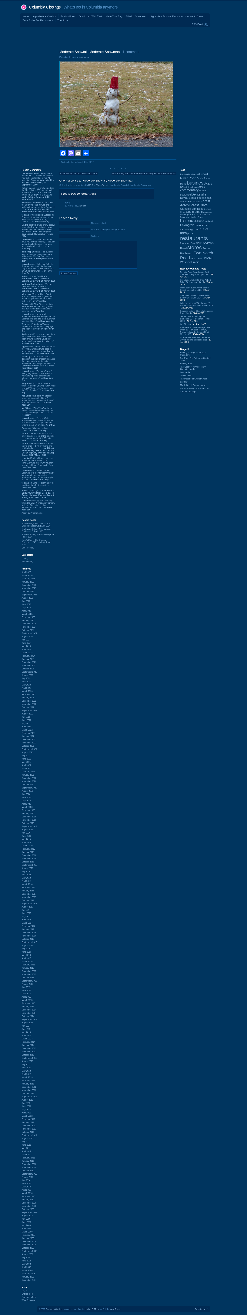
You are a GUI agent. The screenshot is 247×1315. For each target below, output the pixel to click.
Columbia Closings (45, 7)
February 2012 (28, 1119)
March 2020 (27, 807)
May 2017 (26, 916)
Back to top (200, 1309)
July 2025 (26, 601)
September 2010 (29, 1174)
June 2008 (26, 1261)
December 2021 (29, 739)
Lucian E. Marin (92, 1309)
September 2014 (29, 1019)
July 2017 (26, 910)
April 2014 (26, 1035)
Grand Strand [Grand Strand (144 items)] (194, 211)
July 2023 (26, 678)
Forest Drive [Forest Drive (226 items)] (198, 205)
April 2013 (26, 1074)
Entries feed (27, 1294)
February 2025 (28, 617)
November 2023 (29, 665)
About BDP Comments (32, 513)
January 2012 (28, 1122)
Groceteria (185, 372)
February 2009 (28, 1235)
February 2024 (28, 656)
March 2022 (27, 730)
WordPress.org (28, 1300)
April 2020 (26, 804)
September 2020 (29, 788)
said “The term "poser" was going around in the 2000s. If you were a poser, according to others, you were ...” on (38, 375)
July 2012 (26, 1103)
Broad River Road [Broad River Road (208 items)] (194, 176)
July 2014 (26, 1026)
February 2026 (28, 578)
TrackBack (101, 185)
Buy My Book (67, 16)
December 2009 (29, 1203)
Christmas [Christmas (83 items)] (192, 187)
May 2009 (26, 1225)
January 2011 (28, 1161)
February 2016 (28, 965)
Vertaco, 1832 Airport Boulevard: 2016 (79, 173)
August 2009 (27, 1216)
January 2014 (28, 1045)
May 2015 (26, 993)
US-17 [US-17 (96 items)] (199, 258)
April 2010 (26, 1190)
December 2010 (29, 1164)
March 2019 (27, 845)
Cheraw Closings (188, 391)
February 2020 (28, 810)
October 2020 (28, 784)
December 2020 (29, 778)
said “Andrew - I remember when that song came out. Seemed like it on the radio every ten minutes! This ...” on (38, 317)
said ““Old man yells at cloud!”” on (35, 429)
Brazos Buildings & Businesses (194, 388)
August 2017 (27, 907)
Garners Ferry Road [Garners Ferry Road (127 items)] (192, 208)
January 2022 (28, 736)
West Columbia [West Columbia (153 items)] (189, 262)
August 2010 (27, 1177)
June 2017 (26, 913)
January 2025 (28, 620)
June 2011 (26, 1145)
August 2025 (27, 598)
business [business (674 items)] (196, 182)
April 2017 (26, 919)
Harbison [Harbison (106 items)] (197, 214)
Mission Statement (136, 16)
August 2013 (27, 1061)
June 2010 (26, 1183)
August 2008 (27, 1254)
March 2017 (27, 923)
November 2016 (29, 936)
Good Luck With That (90, 16)
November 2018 (29, 858)
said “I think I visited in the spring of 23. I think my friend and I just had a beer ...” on (38, 449)
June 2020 (26, 797)
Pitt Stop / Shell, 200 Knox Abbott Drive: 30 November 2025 (195, 281)
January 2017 (28, 929)
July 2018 (26, 871)
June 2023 (26, 681)
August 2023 (27, 675)
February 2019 (28, 849)
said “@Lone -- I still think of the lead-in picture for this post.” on (38, 485)
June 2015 (26, 990)
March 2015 (27, 1000)
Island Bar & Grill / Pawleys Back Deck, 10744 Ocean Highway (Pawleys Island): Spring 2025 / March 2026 (195, 330)
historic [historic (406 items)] (186, 220)
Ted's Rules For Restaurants (38, 20)
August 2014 (27, 1022)
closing (25, 558)
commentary (27, 561)
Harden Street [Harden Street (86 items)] (196, 217)
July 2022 (26, 717)
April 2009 (26, 1228)
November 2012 (29, 1090)
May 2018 (26, 878)
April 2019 (26, 842)
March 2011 (27, 1154)
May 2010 (26, 1187)
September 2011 (29, 1135)
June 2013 (26, 1067)
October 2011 (28, 1132)
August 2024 (27, 636)
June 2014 (26, 1029)
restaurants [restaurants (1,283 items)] (194, 238)
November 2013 (29, 1051)
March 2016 (27, 961)
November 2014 (29, 1013)
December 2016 (29, 932)
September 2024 (29, 633)
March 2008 (27, 1270)
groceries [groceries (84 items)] (207, 212)
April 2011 (26, 1151)
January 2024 (28, 659)
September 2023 (29, 672)
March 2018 (27, 884)
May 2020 (26, 800)
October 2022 (28, 707)
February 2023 (28, 694)
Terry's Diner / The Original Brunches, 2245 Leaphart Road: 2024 (36, 542)
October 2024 (28, 630)
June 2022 (26, 720)
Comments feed (29, 1297)
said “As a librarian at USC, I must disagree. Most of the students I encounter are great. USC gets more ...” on (38, 437)
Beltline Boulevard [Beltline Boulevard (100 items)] (189, 174)
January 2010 (28, 1199)
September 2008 (29, 1251)
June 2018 (26, 874)
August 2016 (27, 945)
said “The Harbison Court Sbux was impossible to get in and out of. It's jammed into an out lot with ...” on (37, 297)
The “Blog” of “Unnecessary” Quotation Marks (193, 368)
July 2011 (26, 1141)
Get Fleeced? (28, 548)
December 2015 (29, 971)
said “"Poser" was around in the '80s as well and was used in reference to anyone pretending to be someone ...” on (38, 349)
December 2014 (29, 1010)
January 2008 (28, 1277)
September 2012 (29, 1096)
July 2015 (26, 987)
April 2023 (26, 688)
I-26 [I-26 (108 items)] (196, 221)
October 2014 (28, 1016)
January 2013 (28, 1084)
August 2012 (27, 1100)
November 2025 (29, 588)
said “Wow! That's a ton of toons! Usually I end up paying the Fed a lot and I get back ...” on (37, 411)
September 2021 (29, 749)
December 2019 (29, 817)
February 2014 (28, 1042)
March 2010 (27, 1193)
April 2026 (26, 572)
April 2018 (26, 881)
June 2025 (26, 604)
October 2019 (28, 823)
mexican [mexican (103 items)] (184, 229)
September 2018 (29, 865)
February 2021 (28, 771)
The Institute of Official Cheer (193, 379)
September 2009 (29, 1212)
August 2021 (27, 752)
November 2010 (29, 1167)
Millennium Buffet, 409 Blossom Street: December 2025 (194, 289)
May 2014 (26, 1032)
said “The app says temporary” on (38, 287)
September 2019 (29, 826)
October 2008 (28, 1248)
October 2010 (28, 1170)
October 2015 (28, 977)
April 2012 (26, 1113)
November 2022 (29, 704)
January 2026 (28, 582)
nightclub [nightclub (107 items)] (194, 229)
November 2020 (29, 781)
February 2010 (28, 1196)
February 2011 (28, 1158)
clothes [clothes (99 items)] (201, 187)
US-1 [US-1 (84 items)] (192, 258)
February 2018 (28, 887)
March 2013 (27, 1077)
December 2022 (29, 701)
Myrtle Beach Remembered (192, 385)
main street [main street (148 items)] (202, 225)
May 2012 (26, 1109)
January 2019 (28, 852)
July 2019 (26, 833)
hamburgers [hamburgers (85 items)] (185, 214)
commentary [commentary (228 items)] (189, 190)
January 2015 (28, 1006)
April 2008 (26, 1267)
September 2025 (29, 595)
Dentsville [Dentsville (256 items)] (198, 194)
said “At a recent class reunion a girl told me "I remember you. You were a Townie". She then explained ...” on (38, 400)
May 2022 (26, 723)
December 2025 (29, 585)
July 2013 (26, 1064)
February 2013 (28, 1080)
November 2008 (29, 1244)
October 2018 (28, 862)
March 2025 (27, 614)
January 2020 (28, 813)
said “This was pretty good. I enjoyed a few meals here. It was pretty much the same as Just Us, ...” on (38, 230)
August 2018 (27, 868)
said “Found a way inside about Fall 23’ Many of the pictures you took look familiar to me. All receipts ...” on (38, 179)
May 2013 (26, 1071)
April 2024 (26, 649)
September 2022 (29, 710)
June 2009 (26, 1222)
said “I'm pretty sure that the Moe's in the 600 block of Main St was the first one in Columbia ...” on (38, 193)
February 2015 (28, 1003)
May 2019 (26, 839)
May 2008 (26, 1264)
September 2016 (29, 942)
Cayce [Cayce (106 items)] (183, 187)
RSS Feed (197, 24)
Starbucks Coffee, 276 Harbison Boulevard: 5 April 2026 (36, 530)
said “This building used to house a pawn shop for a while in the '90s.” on (38, 256)
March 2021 (27, 768)
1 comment (131, 52)
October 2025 (28, 591)
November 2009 (29, 1206)
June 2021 (26, 759)
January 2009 (28, 1238)
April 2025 (26, 611)
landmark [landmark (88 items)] (209, 221)
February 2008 (28, 1273)
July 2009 (26, 1219)
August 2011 (27, 1138)
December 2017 (29, 894)
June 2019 (26, 836)
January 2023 (28, 697)
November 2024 (29, 627)
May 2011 (26, 1148)
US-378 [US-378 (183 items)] (208, 258)
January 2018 (28, 891)
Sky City (184, 382)
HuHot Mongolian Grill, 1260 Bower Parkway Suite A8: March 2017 (143, 173)
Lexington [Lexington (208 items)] (187, 225)
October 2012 (28, 1093)
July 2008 (26, 1257)
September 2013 (29, 1058)
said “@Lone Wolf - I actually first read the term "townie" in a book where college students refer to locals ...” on (38, 421)
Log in (24, 1290)
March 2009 (27, 1232)
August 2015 (27, 984)
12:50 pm (81, 206)
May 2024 (26, 646)
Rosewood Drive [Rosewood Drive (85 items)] (188, 243)
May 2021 (26, 762)
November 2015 (29, 974)
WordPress (115, 1309)
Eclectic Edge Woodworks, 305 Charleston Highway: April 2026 (36, 524)
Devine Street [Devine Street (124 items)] (188, 197)
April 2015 (26, 997)
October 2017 (28, 900)
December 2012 (29, 1087)
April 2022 (26, 726)
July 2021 (26, 755)
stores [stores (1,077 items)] (194, 247)
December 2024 (29, 623)
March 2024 (27, 652)
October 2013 (28, 1055)
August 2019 (27, 829)
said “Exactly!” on (38, 494)
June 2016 (26, 952)
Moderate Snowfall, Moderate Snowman (89, 52)
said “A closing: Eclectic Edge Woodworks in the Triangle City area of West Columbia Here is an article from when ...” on (38, 268)
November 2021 (29, 743)
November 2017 (29, 897)
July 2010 (26, 1180)
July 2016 (26, 948)
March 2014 (27, 1039)
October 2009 (28, 1209)
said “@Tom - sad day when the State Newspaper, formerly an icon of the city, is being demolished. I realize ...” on (38, 505)
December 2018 (29, 855)
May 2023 (26, 685)
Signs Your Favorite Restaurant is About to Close (176, 16)
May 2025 (26, 607)
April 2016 (26, 958)
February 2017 (28, 926)
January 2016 (28, 968)
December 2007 (29, 1280)
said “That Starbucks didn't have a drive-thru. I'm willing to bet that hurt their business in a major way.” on (38, 307)
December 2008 (29, 1241)
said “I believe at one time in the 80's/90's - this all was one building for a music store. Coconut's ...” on (38, 207)
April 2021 (26, 765)
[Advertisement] (123, 37)
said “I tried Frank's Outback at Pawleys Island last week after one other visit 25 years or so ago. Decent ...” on (38, 218)
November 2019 (29, 820)
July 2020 (26, 794)
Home (26, 16)
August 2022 (27, 714)
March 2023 (27, 691)
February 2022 (28, 733)
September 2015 (29, 981)
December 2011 (29, 1125)
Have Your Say (114, 16)
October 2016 (28, 939)
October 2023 (28, 669)
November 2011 (29, 1129)
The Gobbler (186, 375)
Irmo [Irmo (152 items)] (201, 221)
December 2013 (29, 1048)
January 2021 (28, 775)
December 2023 (29, 662)
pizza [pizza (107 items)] (190, 233)
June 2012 (26, 1106)
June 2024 (26, 643)
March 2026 (27, 575)
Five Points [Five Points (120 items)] (193, 201)
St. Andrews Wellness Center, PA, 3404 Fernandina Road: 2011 (195, 338)
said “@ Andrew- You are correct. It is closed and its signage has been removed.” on (38, 327)
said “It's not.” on (38, 278)
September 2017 (29, 903)
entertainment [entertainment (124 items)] (204, 197)
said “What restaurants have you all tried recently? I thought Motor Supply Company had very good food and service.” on (38, 244)
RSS (90, 185)
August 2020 (27, 791)
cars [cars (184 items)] (209, 183)
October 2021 (28, 746)
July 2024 (26, 640)
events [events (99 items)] (183, 201)
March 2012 (27, 1116)
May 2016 (26, 955)
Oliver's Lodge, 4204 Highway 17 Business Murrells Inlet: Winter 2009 (196, 304)
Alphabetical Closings (44, 16)
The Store (62, 20)
